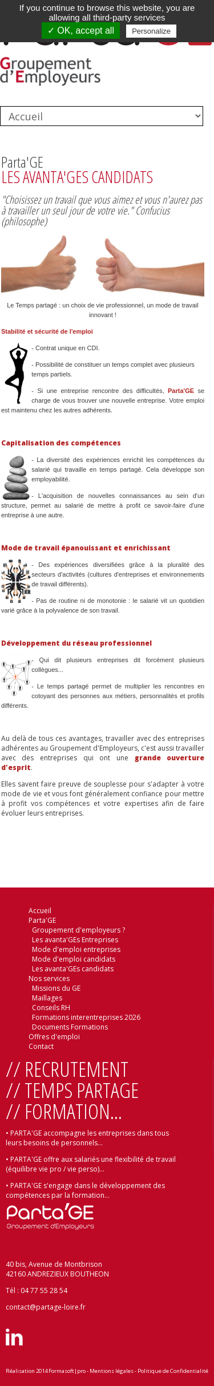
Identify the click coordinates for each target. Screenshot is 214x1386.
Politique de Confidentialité (173, 1371)
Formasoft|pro (67, 1371)
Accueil (40, 910)
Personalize (151, 31)
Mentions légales (112, 1371)
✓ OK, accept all (80, 30)
